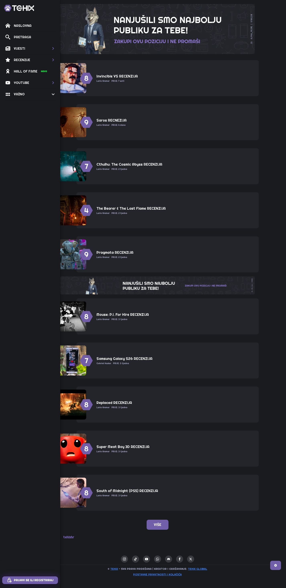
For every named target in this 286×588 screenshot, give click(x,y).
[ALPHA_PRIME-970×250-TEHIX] (173, 28)
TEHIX (130, 568)
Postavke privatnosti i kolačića (173, 574)
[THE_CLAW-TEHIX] (173, 285)
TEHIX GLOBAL (213, 568)
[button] (30, 48)
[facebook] (195, 559)
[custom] (151, 559)
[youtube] (162, 559)
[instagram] (140, 559)
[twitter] (206, 559)
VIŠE (173, 524)
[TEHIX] (19, 8)
